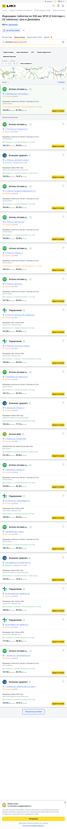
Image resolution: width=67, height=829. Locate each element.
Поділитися (23, 30)
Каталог (4, 10)
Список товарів (58, 5)
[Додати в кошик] (58, 111)
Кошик (63, 5)
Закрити (65, 802)
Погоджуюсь (33, 819)
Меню (4, 6)
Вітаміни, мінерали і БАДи (42, 10)
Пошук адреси (3, 42)
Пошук (53, 5)
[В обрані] (63, 88)
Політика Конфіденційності (33, 826)
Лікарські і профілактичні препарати (21, 10)
